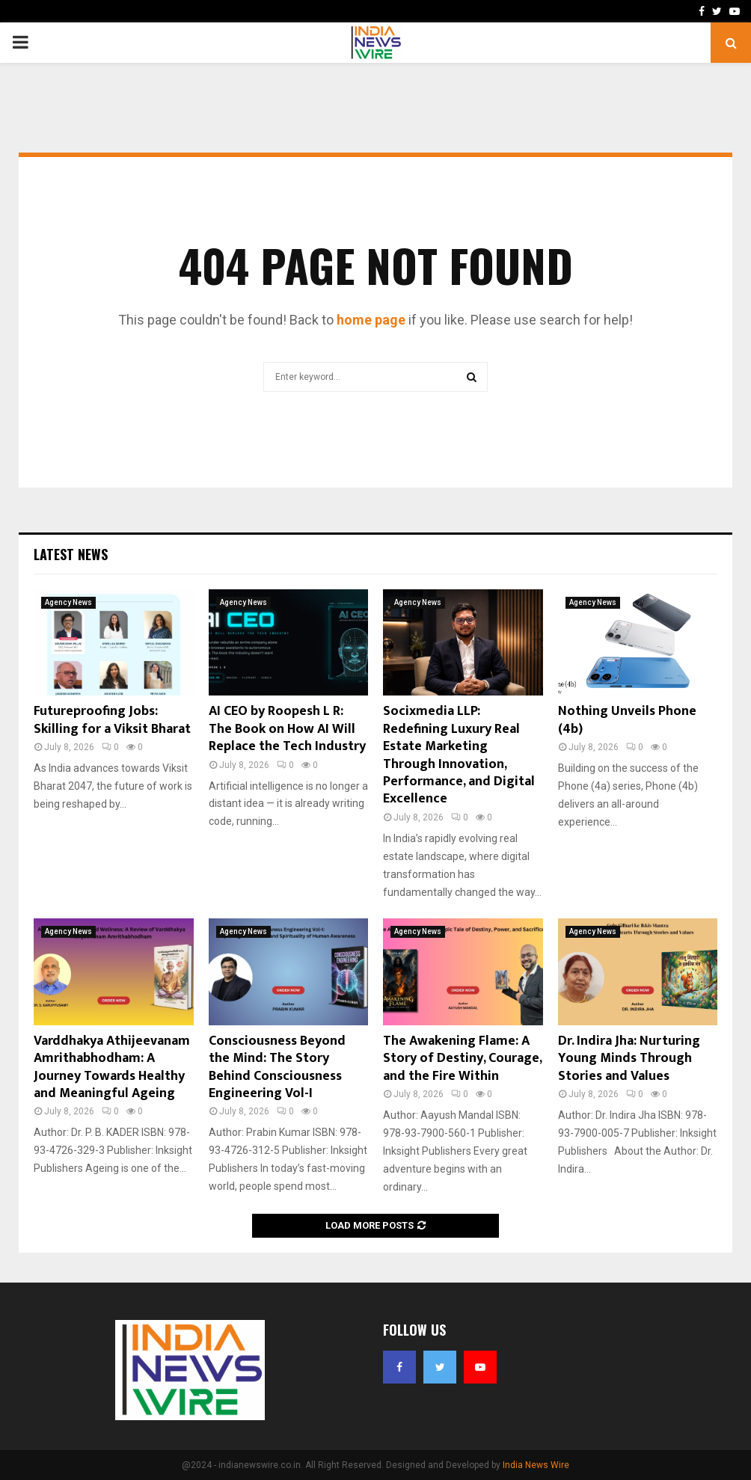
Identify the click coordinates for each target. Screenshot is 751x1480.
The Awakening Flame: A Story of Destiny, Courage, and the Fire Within (462, 1058)
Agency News (68, 602)
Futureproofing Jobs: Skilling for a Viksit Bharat (112, 720)
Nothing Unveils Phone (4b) (627, 720)
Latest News (71, 554)
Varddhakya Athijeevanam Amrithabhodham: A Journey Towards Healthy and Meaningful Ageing (112, 1067)
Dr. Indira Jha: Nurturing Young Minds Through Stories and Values (629, 1058)
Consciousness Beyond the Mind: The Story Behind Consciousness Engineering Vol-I (277, 1067)
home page (371, 320)
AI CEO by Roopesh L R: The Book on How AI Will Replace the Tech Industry (287, 729)
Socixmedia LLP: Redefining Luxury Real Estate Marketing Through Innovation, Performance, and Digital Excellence (459, 755)
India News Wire (536, 1465)
